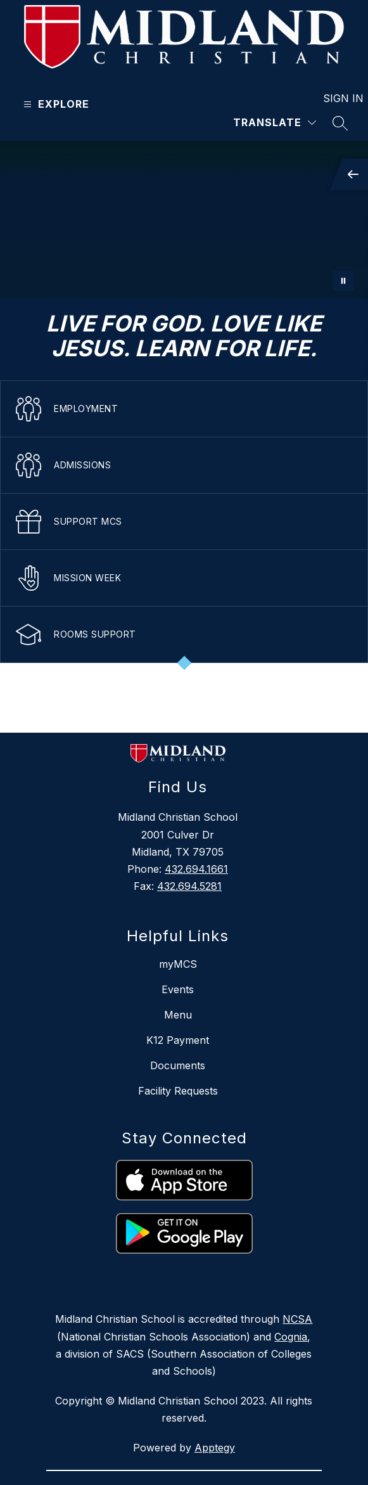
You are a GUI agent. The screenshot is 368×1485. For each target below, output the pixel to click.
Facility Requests (178, 1090)
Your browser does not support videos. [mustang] (184, 220)
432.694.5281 (189, 886)
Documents (177, 1065)
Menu (178, 1014)
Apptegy (214, 1447)
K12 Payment (177, 1040)
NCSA (297, 1319)
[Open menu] (54, 104)
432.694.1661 (196, 869)
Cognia (290, 1336)
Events (178, 989)
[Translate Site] (274, 123)
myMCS (178, 964)
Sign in (335, 98)
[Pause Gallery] (343, 281)
